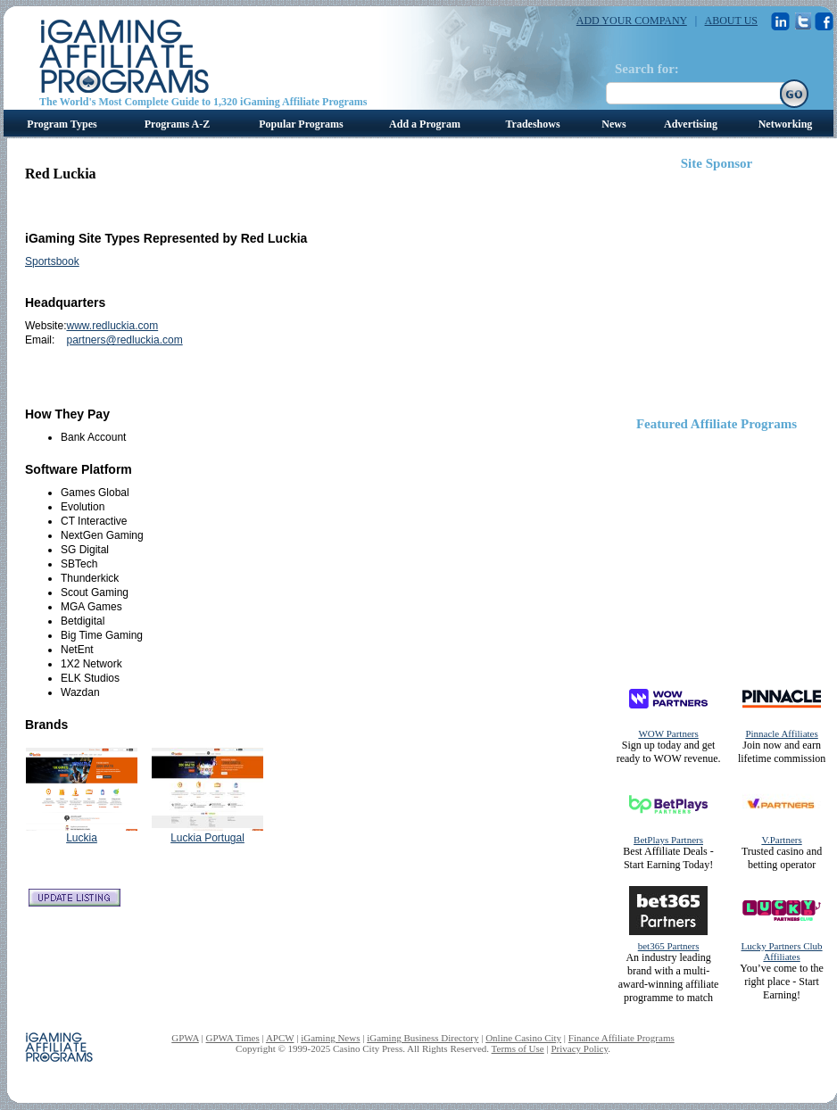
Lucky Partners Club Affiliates (782, 951)
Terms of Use (518, 1048)
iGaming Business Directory (422, 1037)
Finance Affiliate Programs (621, 1037)
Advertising (690, 124)
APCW (280, 1037)
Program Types (61, 124)
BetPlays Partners (668, 839)
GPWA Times (233, 1037)
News (613, 124)
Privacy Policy (579, 1048)
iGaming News (330, 1037)
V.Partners (781, 839)
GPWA (185, 1037)
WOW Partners (668, 733)
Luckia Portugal (207, 838)
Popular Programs (301, 124)
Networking (785, 124)
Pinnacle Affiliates (781, 733)
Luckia (81, 838)
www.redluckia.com (112, 325)
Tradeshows (532, 124)
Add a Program (424, 124)
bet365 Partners (669, 945)
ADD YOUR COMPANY (631, 20)
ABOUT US (731, 20)
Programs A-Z (177, 124)
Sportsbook (52, 261)
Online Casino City (523, 1037)
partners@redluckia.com (124, 340)
